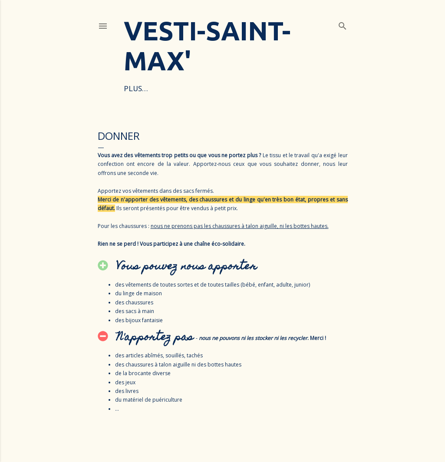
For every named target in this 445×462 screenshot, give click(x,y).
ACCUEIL (138, 88)
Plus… (296, 88)
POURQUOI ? (181, 88)
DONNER (262, 88)
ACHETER (224, 88)
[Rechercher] (342, 24)
